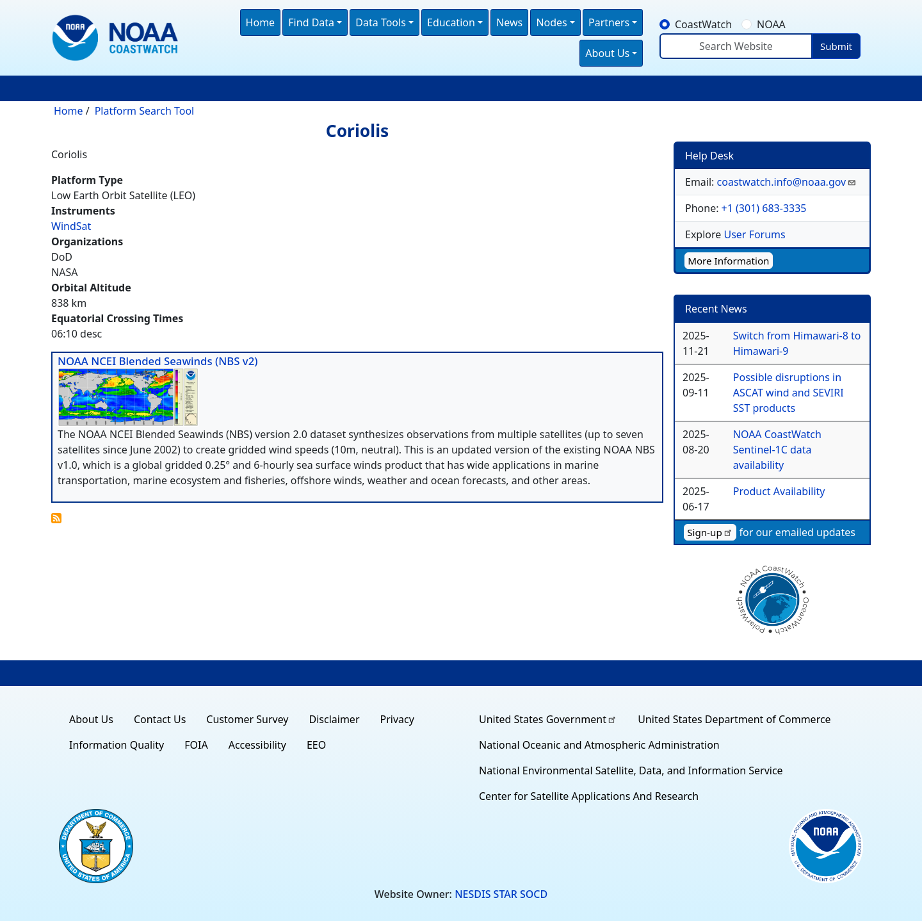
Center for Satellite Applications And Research (589, 796)
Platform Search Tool (145, 111)
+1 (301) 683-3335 (764, 208)
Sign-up (710, 532)
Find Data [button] (311, 22)
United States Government (548, 719)
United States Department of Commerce (734, 719)
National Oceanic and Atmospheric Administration (599, 745)
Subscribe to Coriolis (56, 518)
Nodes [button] (551, 22)
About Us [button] (607, 53)
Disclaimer (334, 719)
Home (260, 22)
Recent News (716, 309)
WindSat (71, 226)
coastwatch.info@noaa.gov (787, 182)
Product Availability (779, 491)
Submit (836, 46)
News (509, 22)
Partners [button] (608, 22)
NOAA (771, 24)
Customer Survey (247, 719)
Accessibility (257, 745)
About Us (91, 719)
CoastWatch (703, 24)
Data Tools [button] (380, 22)
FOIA (195, 745)
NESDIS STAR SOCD (501, 894)
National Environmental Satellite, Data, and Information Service (631, 770)
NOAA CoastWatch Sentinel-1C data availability (777, 449)
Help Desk (709, 156)
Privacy (397, 719)
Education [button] (451, 22)
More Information (728, 260)
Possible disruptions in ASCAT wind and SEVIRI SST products (788, 392)
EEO (316, 745)
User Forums (754, 234)
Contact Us (160, 719)
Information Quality (116, 745)
